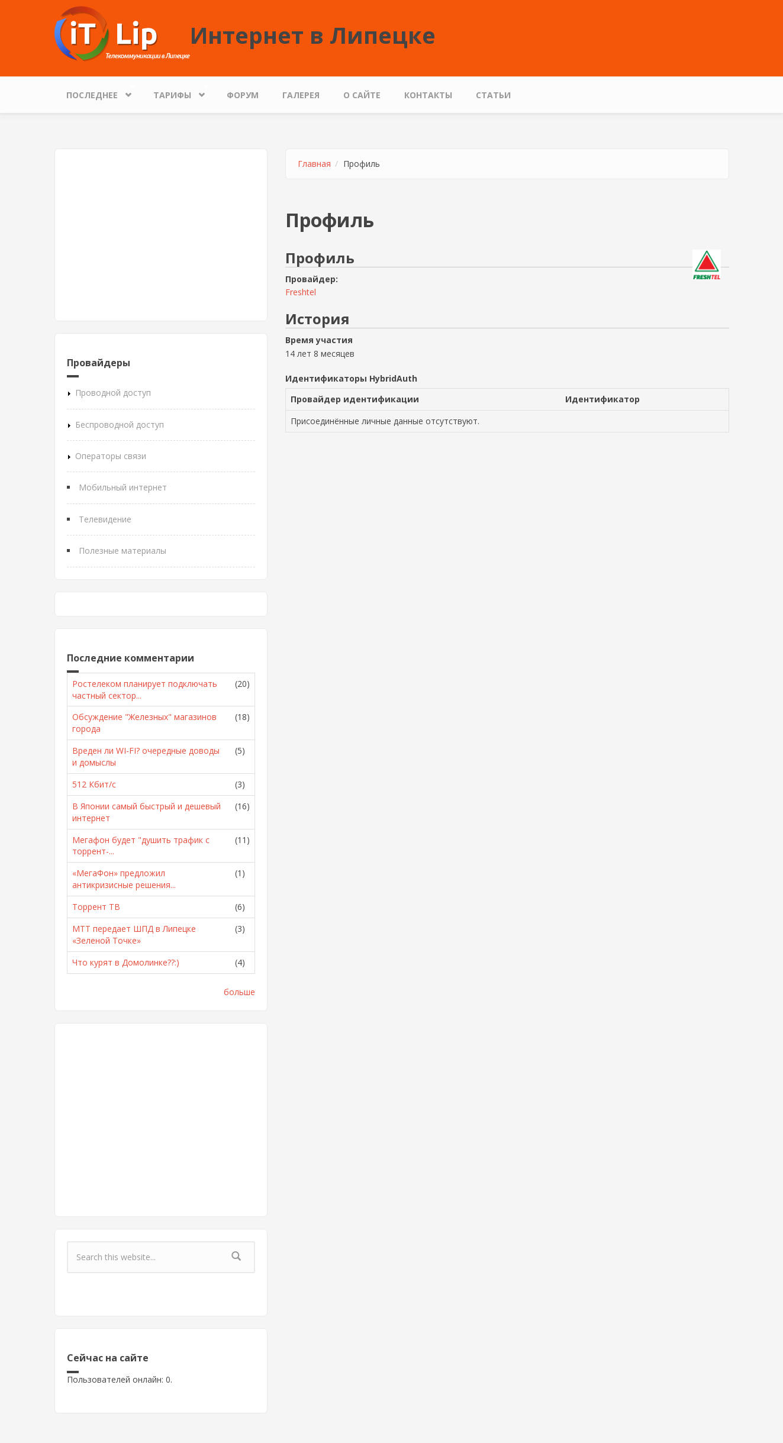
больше (239, 991)
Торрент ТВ (96, 906)
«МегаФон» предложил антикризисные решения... (124, 878)
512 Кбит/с (94, 784)
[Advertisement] (161, 235)
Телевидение (105, 519)
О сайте (362, 95)
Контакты (428, 95)
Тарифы (175, 92)
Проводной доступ (113, 392)
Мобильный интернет (123, 487)
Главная (314, 163)
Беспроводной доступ (119, 424)
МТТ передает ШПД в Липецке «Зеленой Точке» (134, 934)
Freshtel (300, 292)
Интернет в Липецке (313, 35)
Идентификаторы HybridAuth (351, 378)
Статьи (493, 95)
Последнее (95, 92)
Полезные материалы (122, 550)
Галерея (301, 95)
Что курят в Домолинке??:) (125, 962)
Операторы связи (110, 455)
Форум (243, 95)
